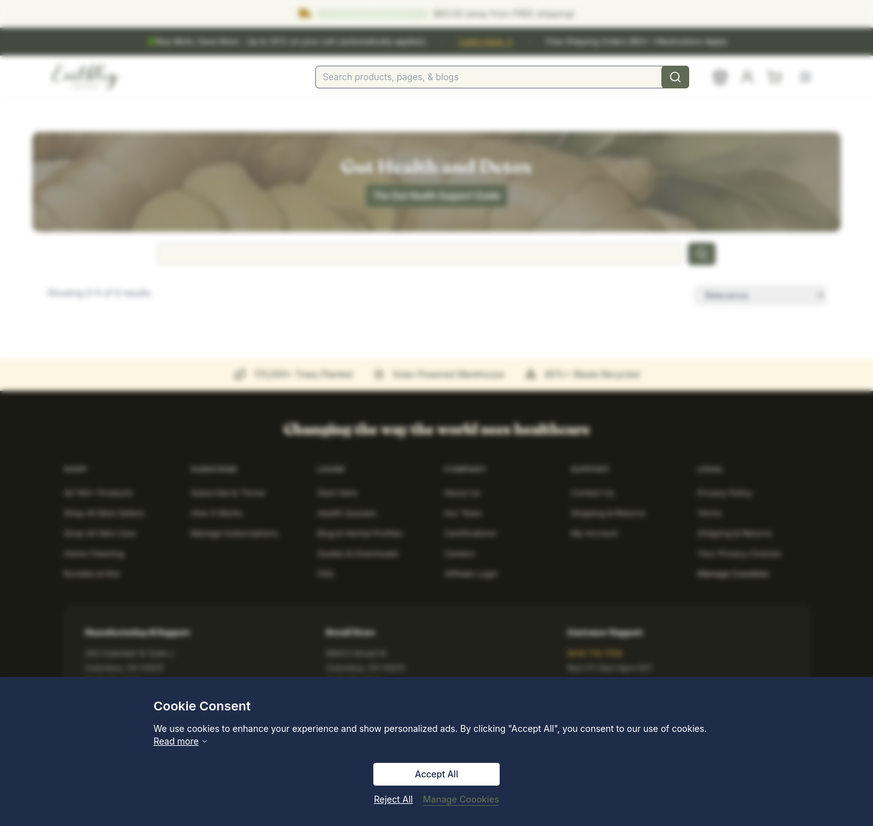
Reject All (393, 799)
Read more (181, 741)
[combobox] (502, 77)
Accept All (436, 774)
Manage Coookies (461, 799)
